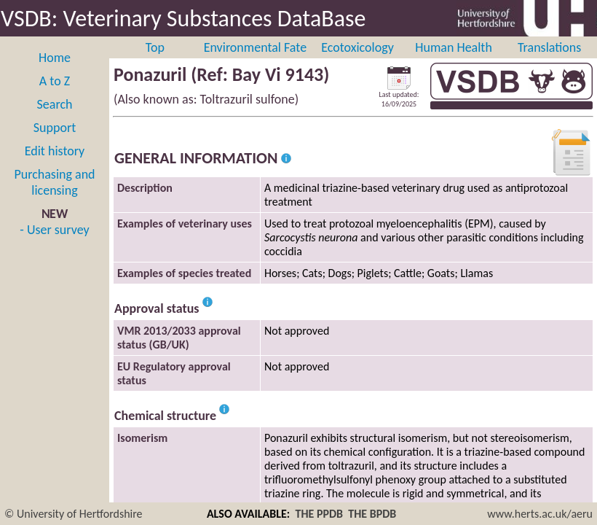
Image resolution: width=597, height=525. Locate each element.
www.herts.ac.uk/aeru (540, 514)
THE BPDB (372, 514)
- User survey (54, 230)
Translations (549, 47)
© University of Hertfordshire (73, 514)
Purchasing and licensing (54, 182)
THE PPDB (319, 514)
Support (54, 128)
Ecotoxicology (357, 47)
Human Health (453, 47)
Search (55, 104)
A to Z (54, 81)
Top (155, 47)
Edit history (55, 151)
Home (55, 58)
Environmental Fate (255, 47)
